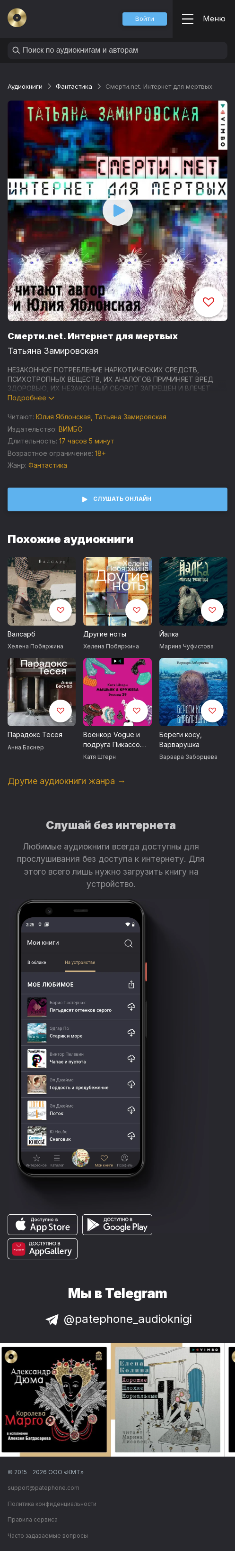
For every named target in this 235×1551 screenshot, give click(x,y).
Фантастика (74, 86)
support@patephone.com (43, 1487)
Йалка (169, 634)
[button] (144, 19)
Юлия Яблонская (63, 417)
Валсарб (21, 634)
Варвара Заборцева (188, 756)
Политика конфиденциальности (52, 1503)
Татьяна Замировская (53, 351)
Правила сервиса (33, 1519)
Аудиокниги (25, 86)
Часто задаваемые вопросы (48, 1535)
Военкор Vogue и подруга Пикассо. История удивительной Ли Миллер (112, 739)
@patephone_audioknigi (118, 1319)
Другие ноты (104, 634)
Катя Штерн (99, 756)
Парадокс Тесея (35, 734)
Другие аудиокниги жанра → (67, 781)
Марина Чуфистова (186, 646)
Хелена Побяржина (35, 646)
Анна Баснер (26, 747)
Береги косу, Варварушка (180, 739)
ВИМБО (71, 429)
